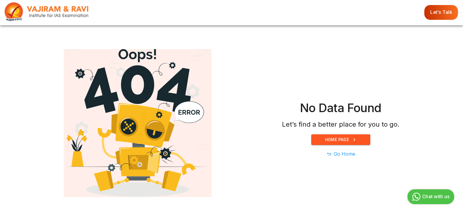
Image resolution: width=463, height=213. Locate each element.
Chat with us (430, 197)
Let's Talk (441, 12)
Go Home (344, 154)
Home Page (340, 139)
